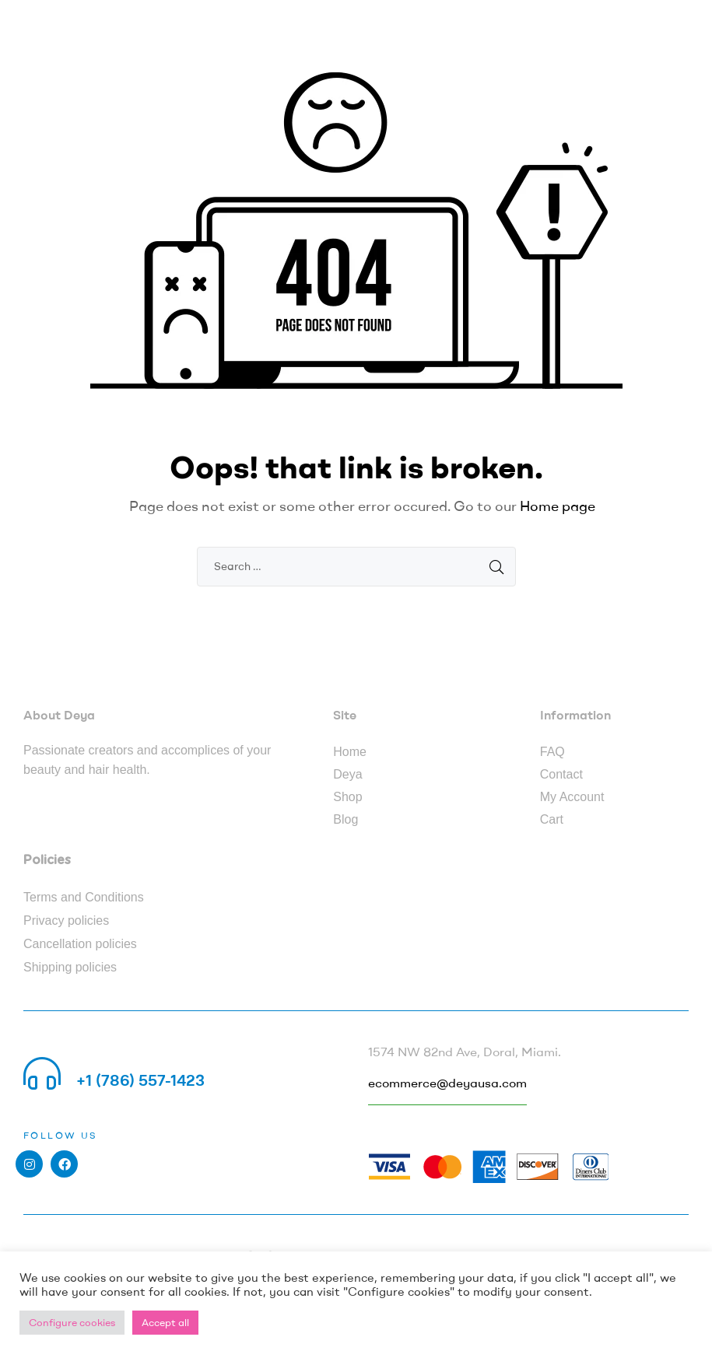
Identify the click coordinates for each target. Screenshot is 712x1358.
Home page (557, 506)
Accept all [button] (165, 1322)
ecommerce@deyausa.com (447, 1082)
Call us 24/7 (119, 1061)
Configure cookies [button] (72, 1322)
